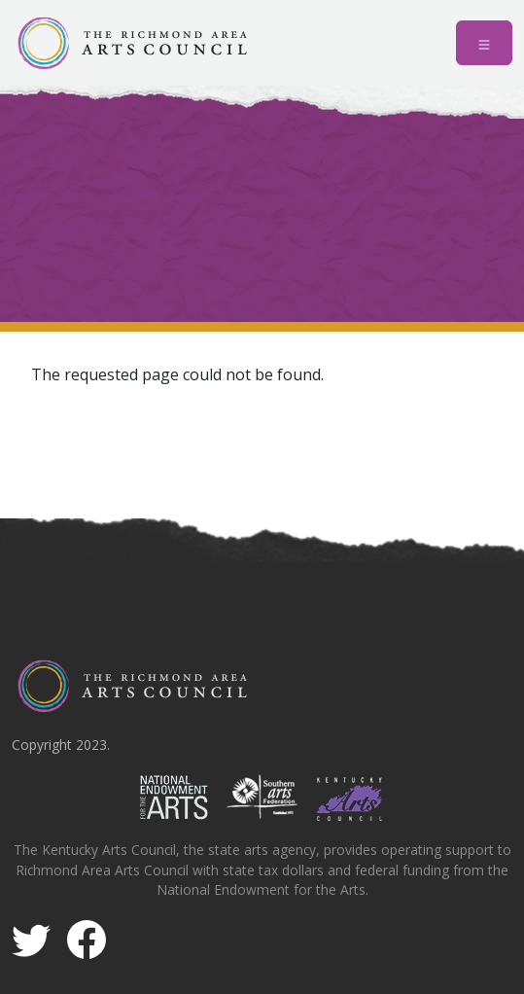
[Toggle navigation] (484, 42)
